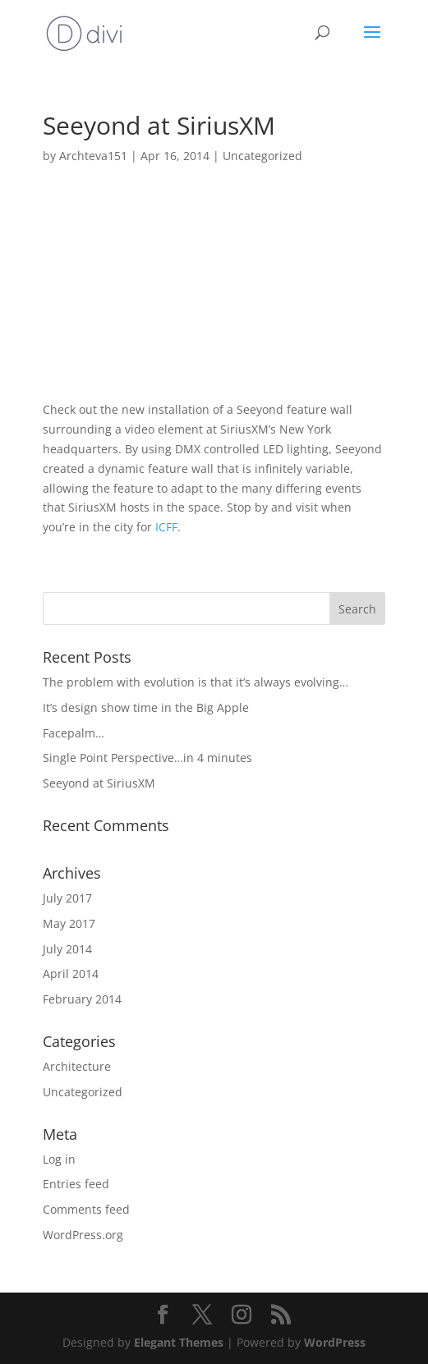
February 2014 (82, 999)
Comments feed (86, 1209)
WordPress (335, 1342)
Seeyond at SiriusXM (99, 783)
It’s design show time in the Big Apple (146, 707)
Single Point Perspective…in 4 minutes (147, 757)
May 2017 (69, 923)
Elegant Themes (178, 1342)
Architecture (77, 1066)
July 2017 (67, 898)
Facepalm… (73, 733)
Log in (59, 1159)
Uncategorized (262, 155)
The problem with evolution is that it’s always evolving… (195, 682)
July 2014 (67, 949)
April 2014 (71, 973)
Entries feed (76, 1184)
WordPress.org (83, 1234)
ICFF (166, 527)
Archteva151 (93, 155)
